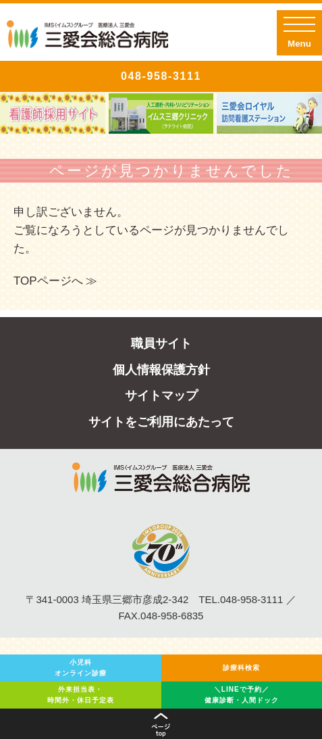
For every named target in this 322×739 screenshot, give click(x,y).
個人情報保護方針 (161, 370)
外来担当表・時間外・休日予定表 (80, 695)
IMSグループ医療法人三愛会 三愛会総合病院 (87, 37)
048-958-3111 (161, 76)
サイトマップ (161, 395)
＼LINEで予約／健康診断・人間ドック (242, 695)
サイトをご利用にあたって (161, 422)
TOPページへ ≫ (55, 281)
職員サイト (161, 343)
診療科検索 (241, 667)
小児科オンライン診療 (81, 668)
